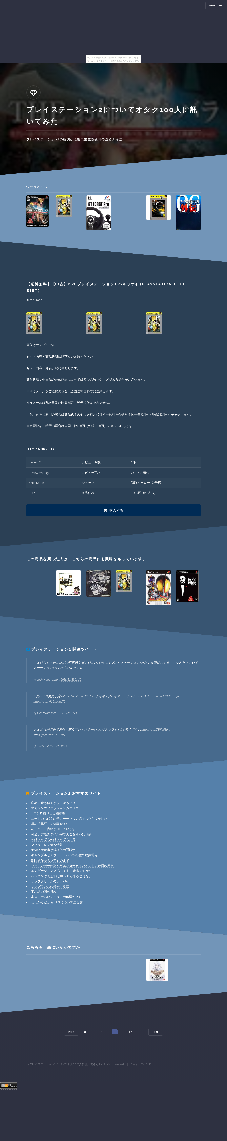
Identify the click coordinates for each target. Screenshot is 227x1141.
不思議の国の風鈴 (43, 892)
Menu (213, 5)
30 (141, 1032)
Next (156, 1032)
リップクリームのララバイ (50, 881)
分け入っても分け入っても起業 (53, 839)
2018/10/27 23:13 (66, 713)
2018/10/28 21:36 (71, 679)
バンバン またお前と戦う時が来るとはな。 (61, 876)
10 (114, 1032)
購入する (116, 510)
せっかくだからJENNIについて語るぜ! (57, 902)
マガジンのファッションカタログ (55, 808)
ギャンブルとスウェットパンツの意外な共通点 (64, 855)
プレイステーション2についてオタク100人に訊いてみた (64, 1064)
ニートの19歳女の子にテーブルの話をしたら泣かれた (69, 819)
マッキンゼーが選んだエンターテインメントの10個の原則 (72, 865)
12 (130, 1032)
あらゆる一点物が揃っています (53, 829)
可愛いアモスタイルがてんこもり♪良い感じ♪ (62, 834)
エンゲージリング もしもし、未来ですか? (60, 871)
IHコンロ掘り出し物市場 (48, 813)
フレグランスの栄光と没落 (50, 886)
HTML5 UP (145, 1064)
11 (122, 1032)
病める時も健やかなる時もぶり (53, 803)
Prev (71, 1032)
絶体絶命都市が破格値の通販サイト (56, 850)
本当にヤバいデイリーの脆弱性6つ (55, 897)
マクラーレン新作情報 (47, 845)
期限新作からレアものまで (50, 860)
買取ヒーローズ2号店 (146, 483)
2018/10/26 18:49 (57, 746)
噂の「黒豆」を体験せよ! (49, 824)
